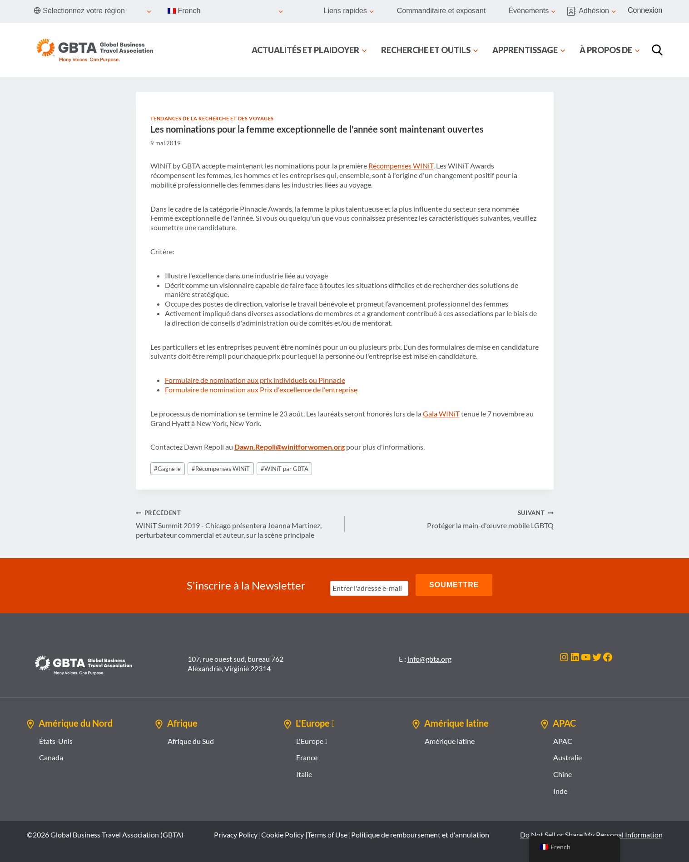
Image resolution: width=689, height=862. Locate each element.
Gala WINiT (441, 413)
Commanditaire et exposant (441, 11)
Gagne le (167, 468)
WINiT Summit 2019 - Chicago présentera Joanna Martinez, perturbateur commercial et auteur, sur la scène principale (236, 523)
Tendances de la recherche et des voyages (212, 118)
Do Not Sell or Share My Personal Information (591, 832)
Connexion (645, 10)
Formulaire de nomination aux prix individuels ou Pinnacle (255, 380)
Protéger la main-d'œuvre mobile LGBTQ (453, 519)
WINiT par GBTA (284, 468)
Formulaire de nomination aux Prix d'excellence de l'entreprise (261, 389)
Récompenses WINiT (400, 165)
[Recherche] (657, 50)
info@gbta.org (429, 656)
